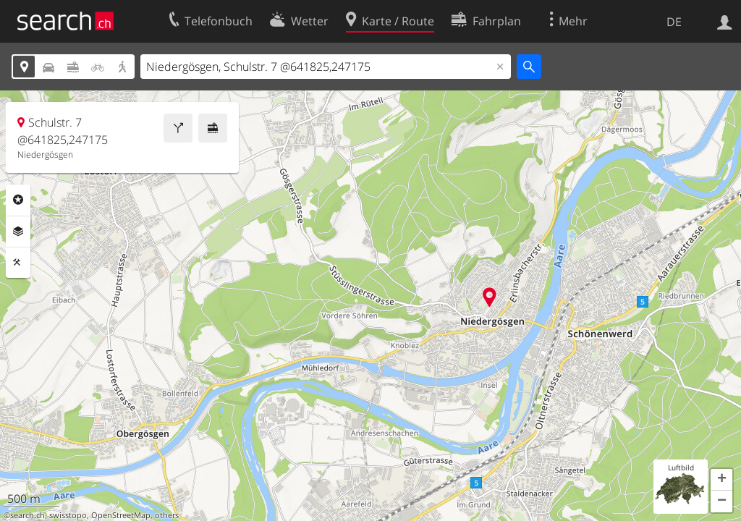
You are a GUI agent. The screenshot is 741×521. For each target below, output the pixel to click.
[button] (721, 480)
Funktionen (18, 262)
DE (674, 22)
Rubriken (18, 200)
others (167, 515)
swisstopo (68, 515)
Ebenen (18, 231)
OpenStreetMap (121, 515)
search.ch (27, 515)
